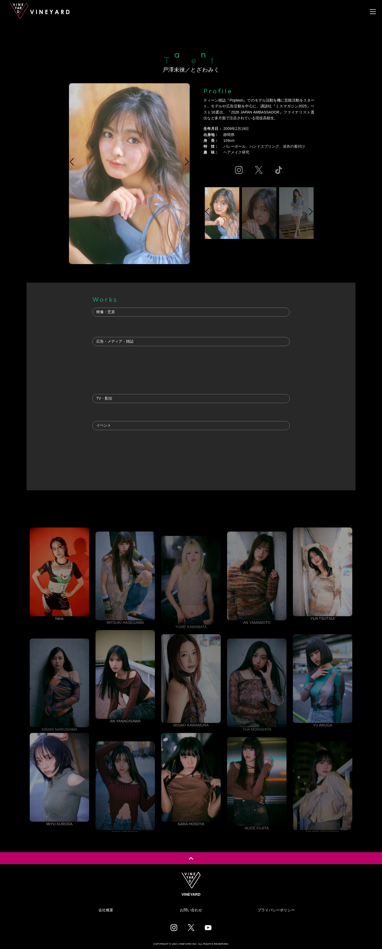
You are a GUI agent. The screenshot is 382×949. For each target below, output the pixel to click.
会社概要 (105, 910)
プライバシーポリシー (276, 910)
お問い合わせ (191, 910)
